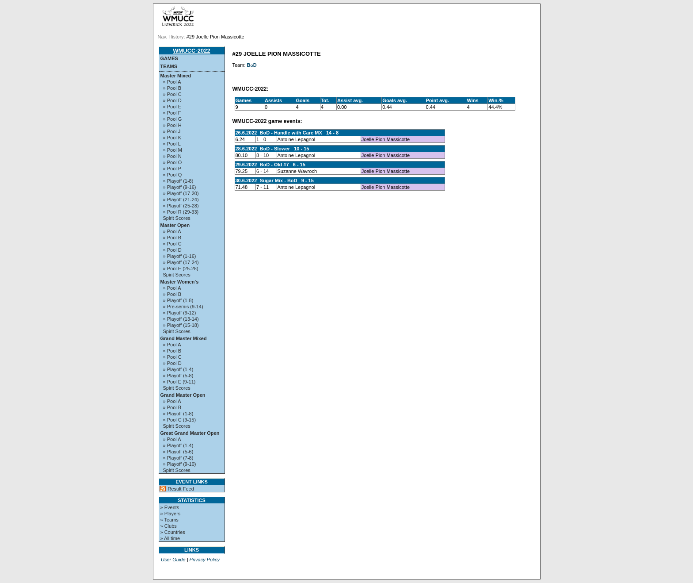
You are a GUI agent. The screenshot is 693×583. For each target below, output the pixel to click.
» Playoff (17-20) (181, 193)
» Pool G (172, 119)
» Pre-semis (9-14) (183, 306)
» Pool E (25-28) (180, 268)
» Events (169, 507)
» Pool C (172, 94)
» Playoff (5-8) (178, 375)
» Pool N (172, 156)
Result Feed (181, 488)
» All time (170, 538)
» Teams (169, 519)
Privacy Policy (205, 559)
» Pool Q (172, 174)
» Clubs (168, 526)
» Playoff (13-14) (181, 319)
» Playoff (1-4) (178, 369)
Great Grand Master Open (190, 433)
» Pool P (172, 168)
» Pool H (172, 125)
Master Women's (179, 281)
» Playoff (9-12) (179, 312)
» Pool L (172, 143)
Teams (169, 66)
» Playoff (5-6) (178, 451)
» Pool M (172, 150)
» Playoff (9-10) (179, 464)
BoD (252, 65)
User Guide (173, 559)
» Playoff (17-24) (181, 262)
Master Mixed (175, 75)
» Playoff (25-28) (181, 205)
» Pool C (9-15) (179, 419)
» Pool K (172, 137)
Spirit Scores (176, 218)
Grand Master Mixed (183, 338)
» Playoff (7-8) (178, 457)
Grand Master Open (183, 395)
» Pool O (172, 162)
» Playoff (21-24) (181, 199)
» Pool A (172, 81)
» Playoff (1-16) (179, 256)
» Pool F (172, 112)
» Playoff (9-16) (179, 187)
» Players (170, 513)
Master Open (175, 225)
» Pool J (172, 131)
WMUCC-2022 (191, 50)
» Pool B (172, 88)
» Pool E (172, 106)
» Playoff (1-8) (178, 181)
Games (169, 58)
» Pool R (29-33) (181, 212)
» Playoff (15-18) (181, 325)
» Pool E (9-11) (179, 381)
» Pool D (172, 100)
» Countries (172, 532)
